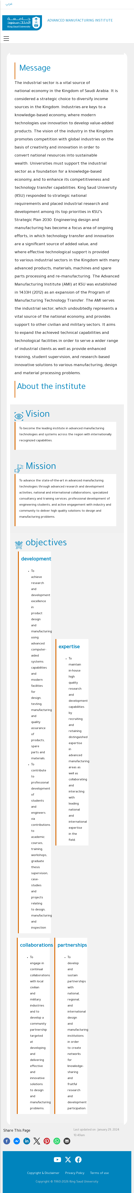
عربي (9, 4)
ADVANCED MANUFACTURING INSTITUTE (80, 21)
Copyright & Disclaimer (43, 1173)
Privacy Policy (74, 1173)
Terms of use (99, 1173)
